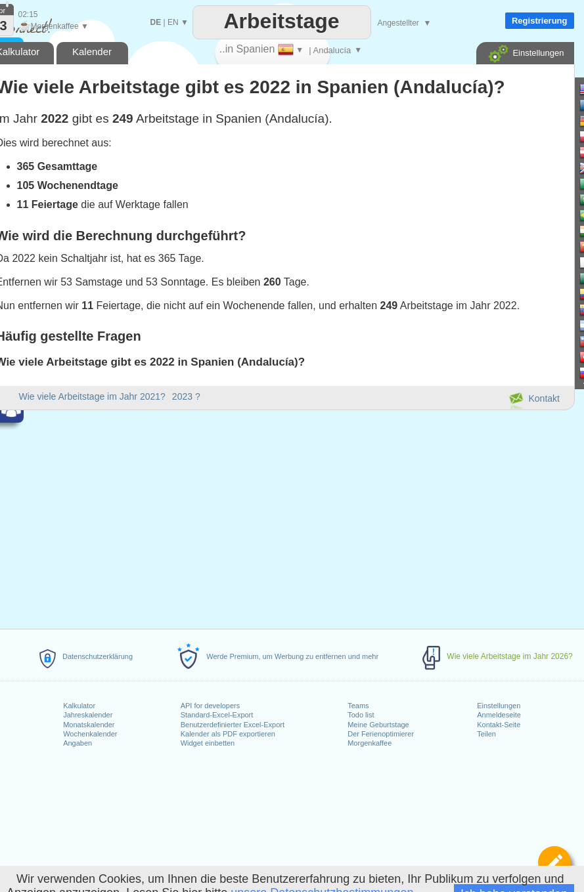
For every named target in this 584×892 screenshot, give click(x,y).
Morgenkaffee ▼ (53, 26)
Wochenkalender (90, 734)
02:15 (28, 14)
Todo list (361, 715)
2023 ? (186, 396)
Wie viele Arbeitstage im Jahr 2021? (92, 396)
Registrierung (540, 21)
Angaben (77, 743)
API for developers (210, 706)
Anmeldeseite (499, 715)
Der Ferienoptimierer (381, 734)
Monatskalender (88, 725)
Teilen (486, 734)
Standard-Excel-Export (217, 715)
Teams (358, 706)
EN (173, 22)
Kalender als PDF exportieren (228, 734)
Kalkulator (79, 706)
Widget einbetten (208, 743)
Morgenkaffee (370, 743)
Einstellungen (498, 706)
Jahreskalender (87, 715)
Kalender (92, 51)
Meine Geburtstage (378, 725)
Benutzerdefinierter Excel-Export (232, 725)
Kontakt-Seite (498, 725)
